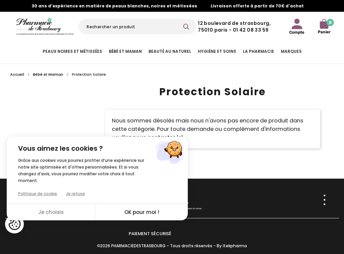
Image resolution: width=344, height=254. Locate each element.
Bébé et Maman (125, 51)
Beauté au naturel (169, 51)
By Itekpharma (232, 246)
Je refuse (75, 193)
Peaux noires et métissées (72, 51)
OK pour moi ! (141, 212)
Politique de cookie (37, 193)
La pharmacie (258, 51)
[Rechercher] (137, 26)
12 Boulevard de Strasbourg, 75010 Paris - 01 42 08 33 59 (234, 26)
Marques (291, 51)
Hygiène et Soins (217, 51)
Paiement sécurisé (150, 233)
